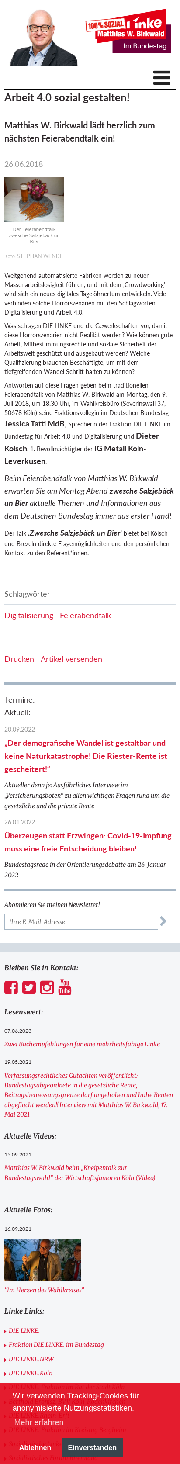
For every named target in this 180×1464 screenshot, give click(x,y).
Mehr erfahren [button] (38, 1422)
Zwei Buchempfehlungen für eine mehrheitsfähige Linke (82, 1044)
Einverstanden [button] (92, 1447)
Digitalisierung (28, 615)
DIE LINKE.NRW (31, 1359)
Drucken (19, 659)
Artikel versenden (71, 659)
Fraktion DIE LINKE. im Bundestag (56, 1345)
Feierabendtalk (85, 615)
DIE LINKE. (24, 1331)
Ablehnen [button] (35, 1447)
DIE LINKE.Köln (30, 1373)
